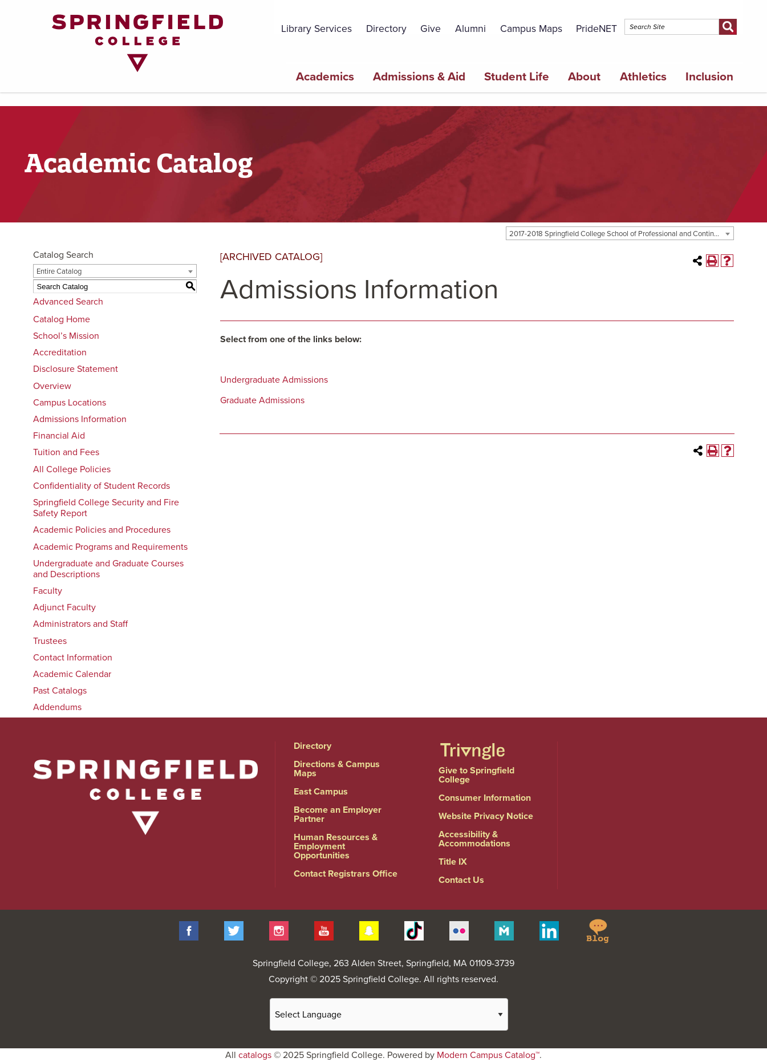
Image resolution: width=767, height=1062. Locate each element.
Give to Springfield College (476, 775)
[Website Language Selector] (389, 1014)
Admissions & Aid (419, 77)
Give (430, 29)
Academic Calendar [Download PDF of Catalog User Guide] (72, 674)
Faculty (47, 591)
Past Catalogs (60, 690)
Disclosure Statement (75, 369)
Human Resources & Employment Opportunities (336, 846)
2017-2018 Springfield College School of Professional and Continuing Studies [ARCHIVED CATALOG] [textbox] (621, 233)
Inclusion (709, 77)
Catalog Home (61, 319)
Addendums (57, 707)
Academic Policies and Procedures (102, 530)
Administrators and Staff (80, 624)
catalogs (254, 1055)
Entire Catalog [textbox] (59, 271)
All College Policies (72, 469)
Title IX (453, 862)
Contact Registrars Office (345, 873)
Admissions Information (80, 419)
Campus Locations (69, 402)
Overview (52, 386)
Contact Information (72, 657)
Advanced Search (68, 301)
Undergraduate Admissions (274, 380)
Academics (325, 77)
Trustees (50, 641)
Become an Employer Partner (338, 814)
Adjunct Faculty (64, 607)
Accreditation (60, 352)
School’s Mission (66, 336)
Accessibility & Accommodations (474, 839)
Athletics (643, 77)
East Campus (321, 791)
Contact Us (461, 880)
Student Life (516, 77)
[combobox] (620, 233)
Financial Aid (59, 435)
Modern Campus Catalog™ (488, 1055)
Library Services (316, 29)
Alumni (470, 29)
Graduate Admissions (262, 400)
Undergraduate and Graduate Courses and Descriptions (108, 569)
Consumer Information (485, 798)
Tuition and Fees (66, 452)
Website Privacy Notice (486, 816)
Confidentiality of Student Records (101, 486)
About (584, 77)
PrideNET (596, 29)
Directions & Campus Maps (337, 769)
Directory (386, 29)
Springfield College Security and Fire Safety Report (106, 508)
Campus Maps (531, 29)
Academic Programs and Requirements (110, 547)
